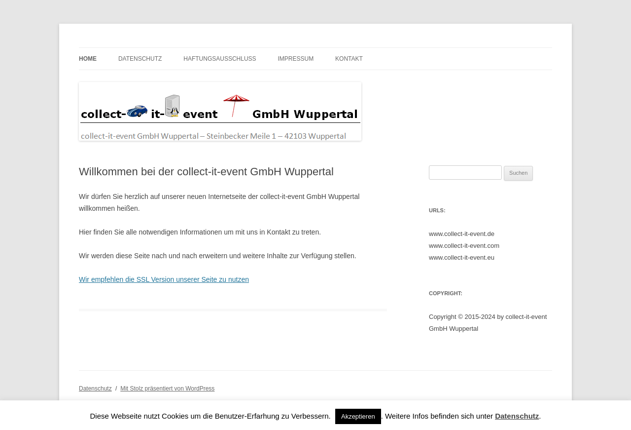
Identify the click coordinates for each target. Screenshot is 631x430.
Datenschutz (140, 58)
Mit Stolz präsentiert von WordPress (167, 388)
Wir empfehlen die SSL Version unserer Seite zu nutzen (164, 279)
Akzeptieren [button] (358, 416)
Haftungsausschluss (219, 58)
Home (88, 58)
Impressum (296, 58)
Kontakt (349, 58)
